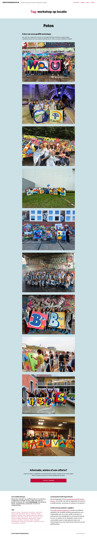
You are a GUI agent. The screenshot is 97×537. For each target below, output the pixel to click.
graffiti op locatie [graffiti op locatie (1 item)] (14, 515)
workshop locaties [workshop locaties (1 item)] (29, 521)
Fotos (87, 2)
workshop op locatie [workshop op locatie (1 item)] (36, 521)
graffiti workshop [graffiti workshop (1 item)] (34, 515)
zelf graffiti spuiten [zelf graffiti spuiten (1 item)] (23, 523)
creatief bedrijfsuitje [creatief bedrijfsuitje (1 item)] (24, 512)
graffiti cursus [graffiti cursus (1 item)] (28, 513)
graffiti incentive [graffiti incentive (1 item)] (33, 513)
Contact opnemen (48, 480)
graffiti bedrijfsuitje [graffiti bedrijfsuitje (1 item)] (22, 513)
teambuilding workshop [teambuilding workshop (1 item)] (32, 518)
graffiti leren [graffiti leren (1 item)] (39, 513)
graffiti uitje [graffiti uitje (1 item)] (28, 515)
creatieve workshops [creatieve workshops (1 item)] (38, 512)
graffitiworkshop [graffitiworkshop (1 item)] (40, 515)
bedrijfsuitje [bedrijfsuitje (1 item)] (18, 512)
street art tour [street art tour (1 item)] (13, 518)
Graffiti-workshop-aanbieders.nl (61, 510)
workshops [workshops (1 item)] (42, 521)
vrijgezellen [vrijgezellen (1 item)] (39, 518)
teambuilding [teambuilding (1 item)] (18, 518)
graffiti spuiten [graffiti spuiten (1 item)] (19, 515)
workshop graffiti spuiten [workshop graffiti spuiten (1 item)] (15, 521)
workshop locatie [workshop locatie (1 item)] (23, 521)
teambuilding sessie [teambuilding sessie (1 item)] (24, 518)
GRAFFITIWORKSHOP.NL (10, 2)
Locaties (82, 2)
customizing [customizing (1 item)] (13, 513)
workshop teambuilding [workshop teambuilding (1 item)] (15, 523)
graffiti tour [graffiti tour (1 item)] (24, 515)
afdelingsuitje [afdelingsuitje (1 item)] (13, 512)
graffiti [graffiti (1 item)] (17, 513)
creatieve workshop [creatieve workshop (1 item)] (31, 512)
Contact (92, 2)
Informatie (76, 2)
